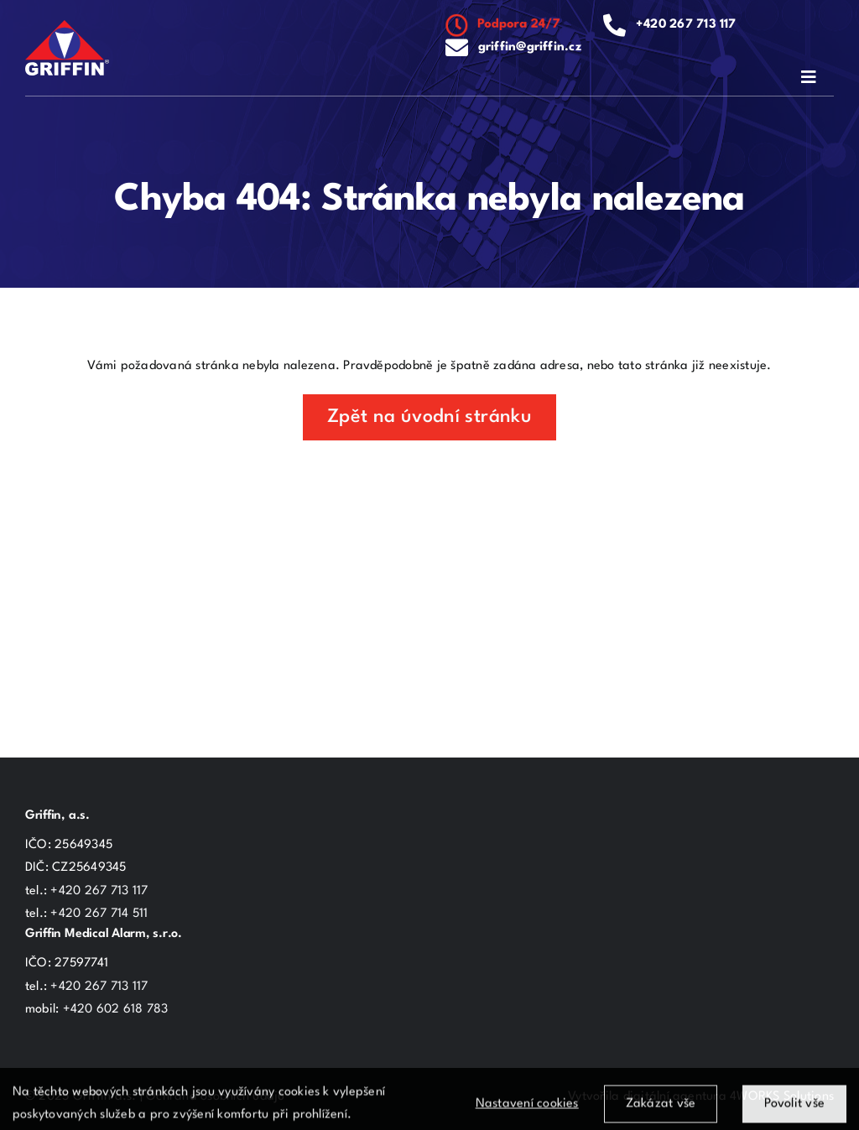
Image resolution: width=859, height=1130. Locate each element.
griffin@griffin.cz (529, 47)
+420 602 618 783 (116, 1009)
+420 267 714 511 (99, 914)
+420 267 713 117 (686, 24)
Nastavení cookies (527, 1109)
